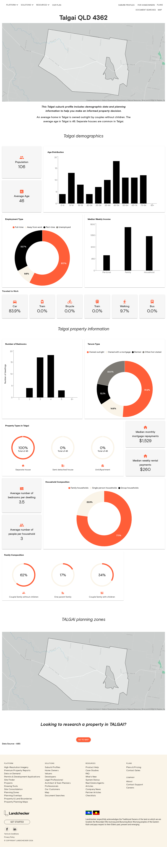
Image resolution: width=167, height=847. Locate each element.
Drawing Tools (11, 786)
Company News (93, 789)
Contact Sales (133, 770)
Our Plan (82, 5)
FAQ (88, 773)
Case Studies (92, 770)
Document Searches (146, 10)
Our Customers (52, 789)
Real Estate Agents (95, 783)
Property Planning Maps (16, 801)
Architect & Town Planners (58, 783)
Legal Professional (54, 779)
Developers (50, 776)
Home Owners (52, 770)
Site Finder (9, 779)
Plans (160, 5)
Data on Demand (12, 773)
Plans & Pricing (133, 767)
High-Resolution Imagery (16, 767)
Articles (89, 786)
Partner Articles (93, 792)
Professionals (51, 786)
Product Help (92, 767)
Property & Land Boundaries (18, 798)
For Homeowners (146, 5)
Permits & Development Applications (22, 776)
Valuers (48, 773)
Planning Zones (11, 792)
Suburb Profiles (126, 5)
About (129, 781)
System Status (93, 779)
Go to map (83, 739)
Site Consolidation (13, 789)
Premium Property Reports (17, 770)
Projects (8, 783)
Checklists (91, 795)
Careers (130, 787)
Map (160, 10)
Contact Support (134, 784)
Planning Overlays (13, 795)
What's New (91, 776)
